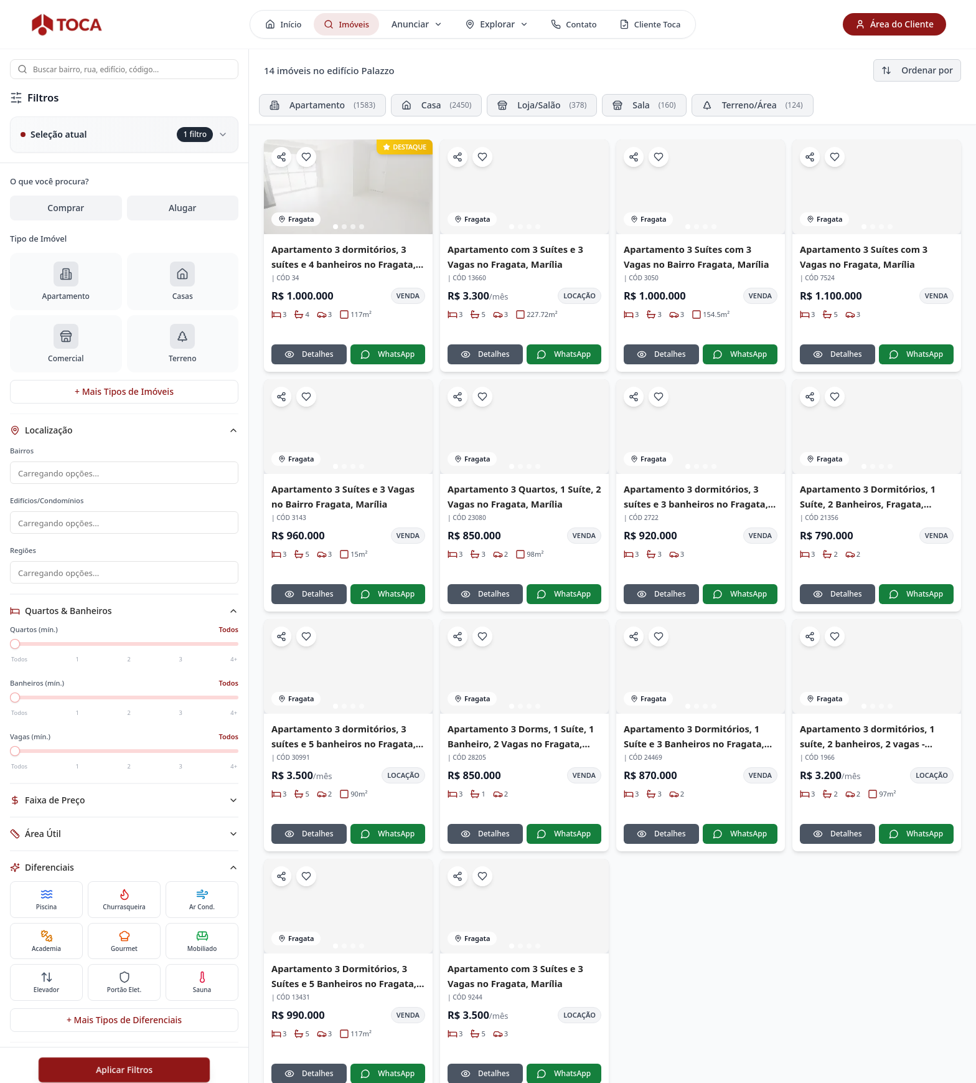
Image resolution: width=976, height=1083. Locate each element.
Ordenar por (917, 70)
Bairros (22, 450)
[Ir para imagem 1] (335, 226)
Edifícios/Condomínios (46, 501)
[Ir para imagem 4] (361, 226)
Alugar (182, 208)
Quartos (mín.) (34, 636)
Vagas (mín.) (30, 744)
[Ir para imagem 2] (344, 226)
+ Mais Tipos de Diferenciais (124, 1027)
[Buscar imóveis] (124, 69)
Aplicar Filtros (124, 1070)
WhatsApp (387, 354)
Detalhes (309, 354)
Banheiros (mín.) (37, 690)
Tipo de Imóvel (38, 238)
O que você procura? (49, 181)
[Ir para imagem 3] (352, 226)
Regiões (23, 556)
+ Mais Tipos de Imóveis (124, 391)
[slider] (15, 651)
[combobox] (124, 69)
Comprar (65, 208)
